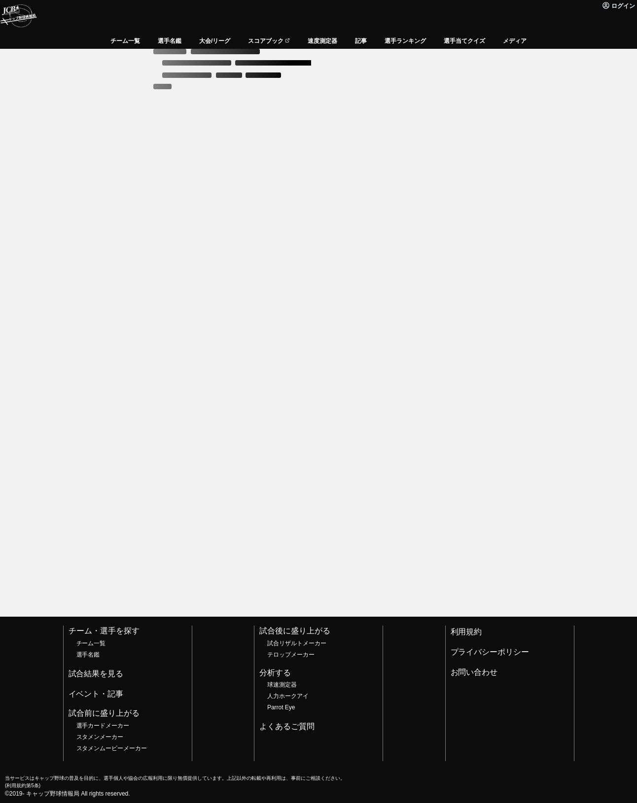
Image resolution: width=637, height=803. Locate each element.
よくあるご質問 (287, 726)
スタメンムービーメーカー (111, 748)
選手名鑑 (88, 654)
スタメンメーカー (100, 736)
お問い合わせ (474, 672)
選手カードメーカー (103, 725)
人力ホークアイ (288, 696)
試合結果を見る (96, 673)
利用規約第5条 (22, 785)
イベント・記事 (96, 694)
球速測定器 (282, 684)
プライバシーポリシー (490, 652)
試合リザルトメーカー (296, 643)
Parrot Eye (281, 707)
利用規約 (466, 632)
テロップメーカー (291, 654)
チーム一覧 (91, 643)
